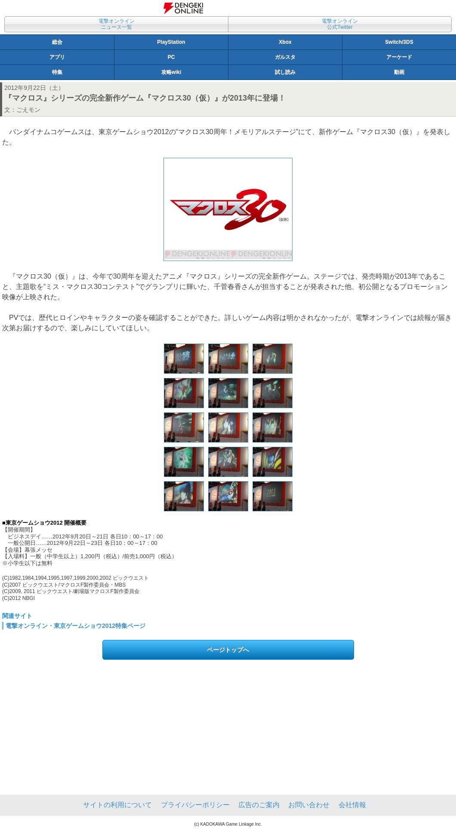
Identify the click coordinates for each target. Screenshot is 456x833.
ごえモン (28, 109)
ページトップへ (228, 649)
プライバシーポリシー (195, 804)
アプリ (57, 57)
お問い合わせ (309, 804)
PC (171, 57)
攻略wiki (171, 72)
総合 (57, 42)
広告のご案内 (259, 804)
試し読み (285, 72)
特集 (57, 72)
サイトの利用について (117, 804)
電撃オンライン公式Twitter (340, 24)
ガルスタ (285, 57)
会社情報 (352, 804)
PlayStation (171, 42)
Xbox (285, 42)
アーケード (399, 57)
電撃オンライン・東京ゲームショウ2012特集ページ (75, 625)
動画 (399, 72)
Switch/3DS (399, 42)
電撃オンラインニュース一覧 (117, 24)
